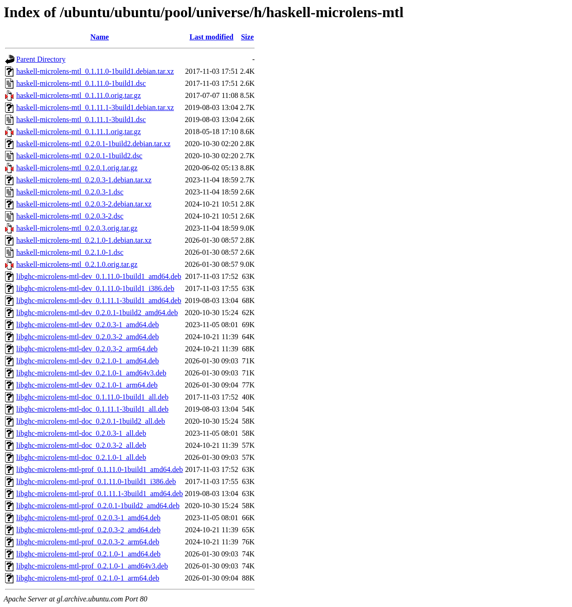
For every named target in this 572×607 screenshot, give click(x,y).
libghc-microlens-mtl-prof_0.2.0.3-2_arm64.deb (87, 542)
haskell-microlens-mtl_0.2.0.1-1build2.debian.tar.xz (93, 144)
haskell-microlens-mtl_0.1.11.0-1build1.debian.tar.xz (95, 71)
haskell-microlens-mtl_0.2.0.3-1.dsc (69, 192)
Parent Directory (40, 59)
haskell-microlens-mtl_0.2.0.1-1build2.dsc (79, 156)
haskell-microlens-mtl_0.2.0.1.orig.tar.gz (76, 168)
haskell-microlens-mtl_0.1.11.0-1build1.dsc (81, 83)
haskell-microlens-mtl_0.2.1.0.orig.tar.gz (76, 264)
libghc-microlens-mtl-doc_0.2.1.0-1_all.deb (81, 457)
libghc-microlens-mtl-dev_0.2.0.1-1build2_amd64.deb (97, 312)
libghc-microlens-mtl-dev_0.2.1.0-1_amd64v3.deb (91, 373)
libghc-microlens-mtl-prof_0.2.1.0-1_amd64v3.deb (92, 566)
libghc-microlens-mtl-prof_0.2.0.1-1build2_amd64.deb (98, 506)
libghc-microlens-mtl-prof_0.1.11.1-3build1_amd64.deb (99, 493)
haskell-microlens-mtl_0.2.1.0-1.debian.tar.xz (83, 240)
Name (99, 37)
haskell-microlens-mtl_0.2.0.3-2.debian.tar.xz (83, 204)
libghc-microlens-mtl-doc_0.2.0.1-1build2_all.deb (90, 421)
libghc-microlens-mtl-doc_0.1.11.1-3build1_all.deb (92, 409)
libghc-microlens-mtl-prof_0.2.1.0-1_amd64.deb (88, 554)
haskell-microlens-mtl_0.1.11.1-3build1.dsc (81, 119)
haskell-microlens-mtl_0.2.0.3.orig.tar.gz (76, 228)
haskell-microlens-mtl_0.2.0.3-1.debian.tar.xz (83, 180)
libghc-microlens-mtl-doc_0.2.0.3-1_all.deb (81, 433)
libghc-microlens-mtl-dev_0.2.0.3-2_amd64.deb (87, 337)
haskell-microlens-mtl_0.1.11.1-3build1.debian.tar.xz (95, 107)
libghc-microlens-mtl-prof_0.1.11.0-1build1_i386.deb (96, 481)
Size (247, 37)
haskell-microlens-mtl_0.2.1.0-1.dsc (69, 252)
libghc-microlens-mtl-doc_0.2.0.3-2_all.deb (81, 445)
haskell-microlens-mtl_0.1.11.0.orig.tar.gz (78, 95)
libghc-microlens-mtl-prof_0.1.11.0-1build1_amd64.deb (99, 469)
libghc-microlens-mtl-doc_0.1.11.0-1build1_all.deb (92, 397)
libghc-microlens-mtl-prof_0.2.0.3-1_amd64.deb (88, 518)
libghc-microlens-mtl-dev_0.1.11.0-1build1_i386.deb (95, 288)
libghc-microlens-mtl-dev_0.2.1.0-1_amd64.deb (87, 361)
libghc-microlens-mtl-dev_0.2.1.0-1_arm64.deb (87, 385)
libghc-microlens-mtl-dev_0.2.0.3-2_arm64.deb (87, 349)
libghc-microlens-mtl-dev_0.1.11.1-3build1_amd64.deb (98, 300)
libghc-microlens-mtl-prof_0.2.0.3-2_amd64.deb (88, 530)
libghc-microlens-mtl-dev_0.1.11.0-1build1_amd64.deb (98, 276)
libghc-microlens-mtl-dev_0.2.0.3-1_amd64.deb (87, 325)
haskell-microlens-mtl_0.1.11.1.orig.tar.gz (78, 132)
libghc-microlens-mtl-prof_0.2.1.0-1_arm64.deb (87, 578)
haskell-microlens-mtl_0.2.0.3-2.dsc (69, 216)
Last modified (212, 37)
